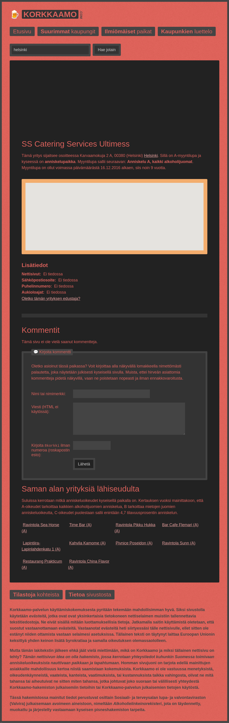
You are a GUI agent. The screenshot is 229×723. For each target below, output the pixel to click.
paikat (128, 31)
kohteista (36, 595)
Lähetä (84, 464)
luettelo (186, 31)
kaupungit (68, 31)
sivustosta (90, 595)
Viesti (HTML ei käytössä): (44, 409)
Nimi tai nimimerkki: (48, 394)
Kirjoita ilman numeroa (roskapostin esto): (50, 450)
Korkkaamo (50, 14)
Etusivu (22, 31)
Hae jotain (107, 50)
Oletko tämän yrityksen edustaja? (51, 298)
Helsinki (151, 155)
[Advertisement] (114, 103)
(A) (40, 528)
